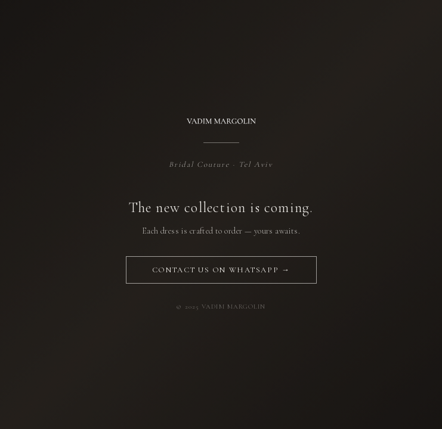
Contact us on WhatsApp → (221, 270)
